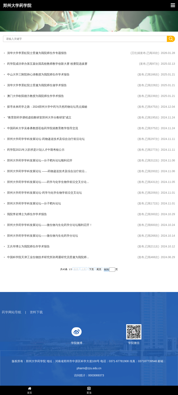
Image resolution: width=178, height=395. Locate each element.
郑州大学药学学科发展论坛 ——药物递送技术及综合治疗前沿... (47, 171)
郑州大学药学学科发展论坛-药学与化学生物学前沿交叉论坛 (44, 192)
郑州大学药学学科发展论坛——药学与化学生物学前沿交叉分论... (48, 182)
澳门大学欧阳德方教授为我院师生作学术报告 (35, 96)
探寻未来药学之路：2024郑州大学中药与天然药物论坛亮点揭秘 (47, 106)
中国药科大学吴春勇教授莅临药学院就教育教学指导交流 (42, 128)
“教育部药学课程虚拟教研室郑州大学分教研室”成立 (39, 117)
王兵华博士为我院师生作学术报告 (28, 246)
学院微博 (112, 334)
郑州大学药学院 (17, 5)
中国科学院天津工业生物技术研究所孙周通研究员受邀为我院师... (48, 257)
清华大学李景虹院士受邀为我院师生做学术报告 (37, 85)
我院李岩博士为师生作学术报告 (27, 214)
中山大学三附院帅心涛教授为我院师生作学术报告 (38, 74)
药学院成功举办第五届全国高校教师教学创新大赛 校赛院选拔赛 (47, 63)
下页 (91, 269)
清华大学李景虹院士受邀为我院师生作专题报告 (37, 53)
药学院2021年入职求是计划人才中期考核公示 (35, 149)
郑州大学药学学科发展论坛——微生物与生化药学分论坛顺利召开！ (49, 224)
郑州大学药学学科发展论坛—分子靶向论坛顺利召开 (39, 160)
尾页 (99, 269)
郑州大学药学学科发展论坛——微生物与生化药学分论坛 (42, 235)
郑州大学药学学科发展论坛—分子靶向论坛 (34, 203)
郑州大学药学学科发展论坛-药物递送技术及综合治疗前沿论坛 (46, 139)
